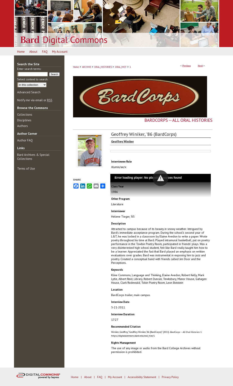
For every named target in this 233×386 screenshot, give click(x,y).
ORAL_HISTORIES (103, 66)
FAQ (100, 377)
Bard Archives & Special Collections (33, 157)
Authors (22, 126)
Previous (186, 65)
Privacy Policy (170, 377)
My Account (115, 377)
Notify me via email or (34, 100)
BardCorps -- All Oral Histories (178, 120)
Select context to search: (32, 79)
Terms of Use (26, 169)
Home (76, 66)
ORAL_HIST (120, 66)
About (88, 377)
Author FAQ (25, 140)
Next (200, 65)
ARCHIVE (86, 66)
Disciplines (24, 120)
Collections (24, 115)
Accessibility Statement (142, 377)
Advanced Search (28, 92)
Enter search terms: (29, 69)
